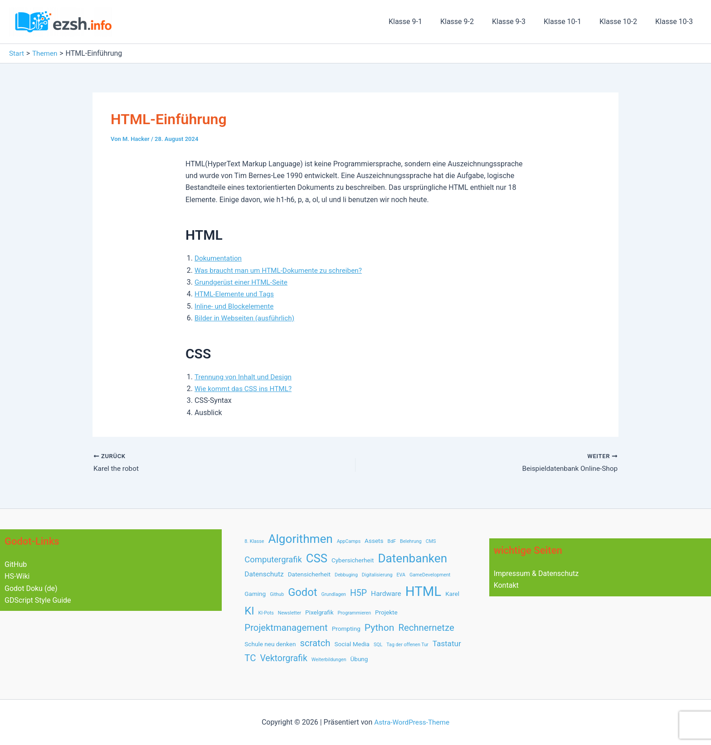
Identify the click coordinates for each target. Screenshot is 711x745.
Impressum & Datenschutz (536, 573)
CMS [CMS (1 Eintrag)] (431, 541)
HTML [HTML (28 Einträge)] (423, 591)
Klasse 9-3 (521, 21)
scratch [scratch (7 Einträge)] (315, 643)
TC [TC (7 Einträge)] (250, 658)
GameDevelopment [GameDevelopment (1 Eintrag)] (429, 575)
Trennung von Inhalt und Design (245, 376)
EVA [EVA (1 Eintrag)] (401, 575)
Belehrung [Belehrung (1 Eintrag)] (411, 541)
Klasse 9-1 (425, 21)
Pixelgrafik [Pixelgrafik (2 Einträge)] (319, 612)
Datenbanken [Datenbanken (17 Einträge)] (412, 558)
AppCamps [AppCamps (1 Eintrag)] (348, 541)
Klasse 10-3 (676, 21)
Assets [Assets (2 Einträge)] (374, 540)
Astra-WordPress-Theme (411, 722)
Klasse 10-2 (624, 21)
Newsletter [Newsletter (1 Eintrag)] (289, 613)
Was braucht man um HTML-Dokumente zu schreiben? (282, 270)
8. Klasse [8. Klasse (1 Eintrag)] (254, 541)
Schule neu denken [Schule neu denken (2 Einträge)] (270, 644)
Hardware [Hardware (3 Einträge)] (386, 594)
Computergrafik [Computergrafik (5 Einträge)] (273, 559)
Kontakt (506, 585)
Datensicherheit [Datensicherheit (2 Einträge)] (309, 574)
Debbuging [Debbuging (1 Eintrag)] (346, 575)
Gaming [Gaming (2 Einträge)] (255, 593)
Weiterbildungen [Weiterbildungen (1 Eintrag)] (329, 660)
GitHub (16, 564)
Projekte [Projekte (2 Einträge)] (386, 612)
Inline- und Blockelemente (236, 306)
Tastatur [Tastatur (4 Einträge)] (447, 643)
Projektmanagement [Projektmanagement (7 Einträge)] (285, 627)
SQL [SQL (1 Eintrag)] (378, 645)
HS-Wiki (17, 576)
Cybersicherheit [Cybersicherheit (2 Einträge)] (352, 560)
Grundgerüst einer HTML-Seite (243, 282)
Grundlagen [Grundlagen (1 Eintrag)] (333, 594)
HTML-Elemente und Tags (236, 294)
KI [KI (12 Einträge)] (249, 611)
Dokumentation (219, 258)
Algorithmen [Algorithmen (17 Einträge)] (300, 539)
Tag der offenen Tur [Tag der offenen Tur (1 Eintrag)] (407, 645)
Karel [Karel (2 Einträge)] (452, 593)
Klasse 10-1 (571, 21)
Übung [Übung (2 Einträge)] (359, 659)
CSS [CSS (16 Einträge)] (316, 558)
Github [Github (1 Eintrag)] (277, 594)
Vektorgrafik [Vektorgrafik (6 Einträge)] (283, 658)
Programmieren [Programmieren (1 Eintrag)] (354, 613)
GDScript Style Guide (38, 600)
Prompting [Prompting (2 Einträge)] (346, 628)
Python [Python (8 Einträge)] (379, 627)
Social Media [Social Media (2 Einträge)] (352, 644)
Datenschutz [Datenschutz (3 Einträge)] (263, 574)
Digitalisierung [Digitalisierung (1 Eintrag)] (377, 575)
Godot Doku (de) (31, 588)
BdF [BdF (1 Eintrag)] (392, 541)
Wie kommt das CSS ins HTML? (245, 388)
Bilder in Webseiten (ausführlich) (247, 318)
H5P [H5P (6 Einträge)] (358, 593)
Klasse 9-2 (473, 21)
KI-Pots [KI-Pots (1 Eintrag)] (266, 613)
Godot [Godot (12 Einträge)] (302, 592)
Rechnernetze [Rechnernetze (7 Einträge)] (426, 627)
